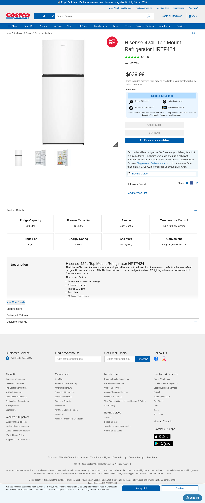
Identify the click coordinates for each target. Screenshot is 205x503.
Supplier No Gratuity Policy (17, 439)
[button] (150, 16)
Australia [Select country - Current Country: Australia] (194, 8)
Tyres (128, 26)
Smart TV (108, 417)
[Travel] (119, 26)
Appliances (18, 33)
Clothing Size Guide (113, 431)
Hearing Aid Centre (162, 397)
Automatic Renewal (63, 388)
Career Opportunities (15, 383)
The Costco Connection (16, 388)
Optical (157, 392)
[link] (187, 183)
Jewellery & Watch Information (117, 426)
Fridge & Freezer (111, 422)
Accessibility (109, 405)
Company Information (15, 379)
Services (181, 26)
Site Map (52, 457)
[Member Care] (163, 8)
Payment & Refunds (113, 397)
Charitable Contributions (16, 397)
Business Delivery (145, 26)
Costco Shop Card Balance (116, 392)
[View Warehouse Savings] (120, 8)
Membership (100, 26)
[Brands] (47, 26)
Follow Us (160, 353)
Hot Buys (57, 26)
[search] (101, 16)
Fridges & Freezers (34, 33)
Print (194, 33)
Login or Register (172, 16)
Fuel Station (159, 401)
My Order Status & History (66, 410)
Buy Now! (154, 132)
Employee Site (12, 405)
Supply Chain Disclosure (16, 422)
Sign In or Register (63, 401)
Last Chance (82, 26)
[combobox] (44, 16)
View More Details (16, 302)
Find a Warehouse (67, 353)
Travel (116, 26)
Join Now (59, 379)
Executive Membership (65, 392)
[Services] (185, 26)
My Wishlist (60, 414)
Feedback (152, 457)
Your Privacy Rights (100, 457)
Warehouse (164, 26)
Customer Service (18, 353)
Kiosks (156, 410)
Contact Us (11, 410)
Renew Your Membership (66, 383)
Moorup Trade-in (163, 421)
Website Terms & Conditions (73, 457)
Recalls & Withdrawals (114, 383)
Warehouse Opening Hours (166, 383)
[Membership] (179, 8)
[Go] (142, 359)
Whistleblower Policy (15, 435)
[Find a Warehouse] (144, 8)
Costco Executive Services (165, 388)
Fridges (48, 33)
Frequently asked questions (116, 379)
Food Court (159, 414)
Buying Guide (140, 173)
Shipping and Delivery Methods (152, 163)
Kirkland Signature (14, 392)
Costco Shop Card (112, 388)
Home (8, 33)
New (69, 26)
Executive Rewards (63, 397)
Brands (43, 26)
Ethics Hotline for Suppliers (18, 431)
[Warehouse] (171, 26)
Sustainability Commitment (17, 401)
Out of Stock (154, 124)
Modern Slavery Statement (17, 426)
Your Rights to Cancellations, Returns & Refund (125, 401)
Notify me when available (154, 140)
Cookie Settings (137, 457)
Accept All (141, 488)
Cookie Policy (119, 457)
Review (180, 488)
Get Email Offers (115, 353)
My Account (60, 405)
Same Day (29, 26)
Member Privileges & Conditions (69, 419)
